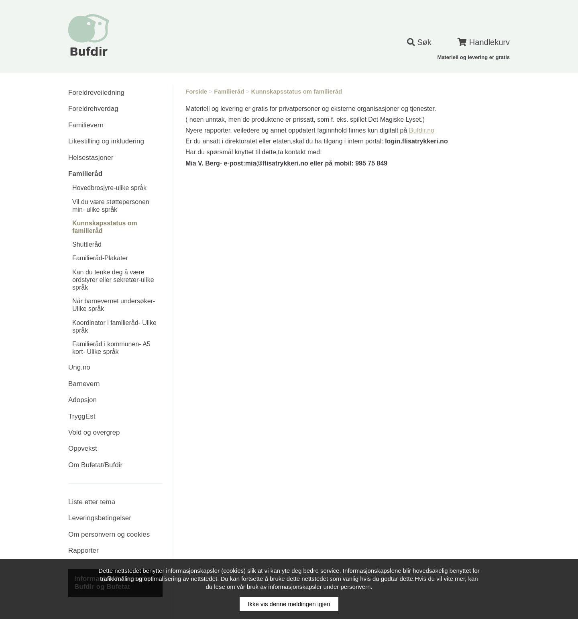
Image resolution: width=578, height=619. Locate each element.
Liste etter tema (91, 502)
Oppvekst (82, 448)
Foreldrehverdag (93, 108)
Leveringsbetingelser (99, 518)
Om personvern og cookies (109, 534)
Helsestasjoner (90, 157)
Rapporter (83, 550)
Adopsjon (82, 400)
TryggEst (81, 416)
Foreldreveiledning (96, 92)
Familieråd (85, 174)
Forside (196, 91)
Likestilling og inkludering (106, 141)
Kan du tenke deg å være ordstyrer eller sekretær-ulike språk (113, 280)
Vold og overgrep (94, 432)
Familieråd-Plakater (100, 258)
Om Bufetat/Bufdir (95, 465)
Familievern (86, 125)
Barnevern (84, 384)
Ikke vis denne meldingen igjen (289, 604)
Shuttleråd (87, 244)
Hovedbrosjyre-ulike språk (109, 187)
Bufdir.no (421, 130)
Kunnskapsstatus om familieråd (296, 91)
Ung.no (79, 367)
